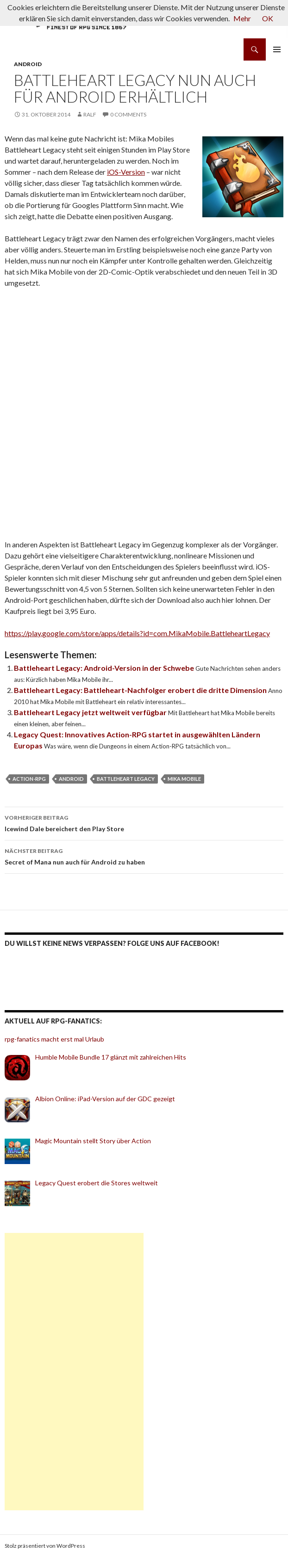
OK (267, 18)
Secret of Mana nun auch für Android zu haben (144, 856)
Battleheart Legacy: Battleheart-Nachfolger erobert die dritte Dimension (141, 690)
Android (28, 64)
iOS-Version (126, 171)
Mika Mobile (184, 779)
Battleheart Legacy (126, 779)
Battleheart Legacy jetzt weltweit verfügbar (91, 712)
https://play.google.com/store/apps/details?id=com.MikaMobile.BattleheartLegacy (137, 633)
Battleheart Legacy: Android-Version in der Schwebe (104, 667)
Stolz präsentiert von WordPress (45, 1545)
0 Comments (128, 114)
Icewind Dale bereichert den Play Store (144, 822)
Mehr (242, 18)
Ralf (89, 114)
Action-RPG (29, 779)
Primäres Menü (277, 49)
